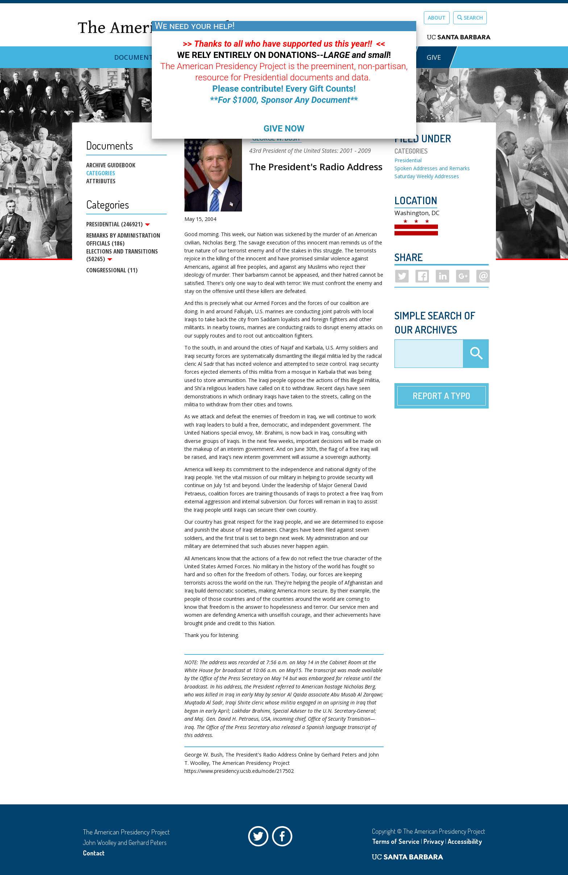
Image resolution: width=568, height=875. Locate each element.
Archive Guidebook (110, 165)
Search (470, 17)
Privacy (433, 841)
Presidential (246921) (118, 224)
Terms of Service (395, 841)
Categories (100, 173)
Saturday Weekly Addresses (426, 176)
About (437, 17)
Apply (475, 354)
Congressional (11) (112, 271)
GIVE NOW (283, 128)
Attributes (101, 181)
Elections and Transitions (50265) (122, 256)
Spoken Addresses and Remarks (432, 168)
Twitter (260, 838)
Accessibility (465, 841)
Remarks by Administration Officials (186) (123, 239)
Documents (135, 57)
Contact (94, 853)
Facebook (284, 838)
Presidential (408, 160)
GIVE (434, 57)
